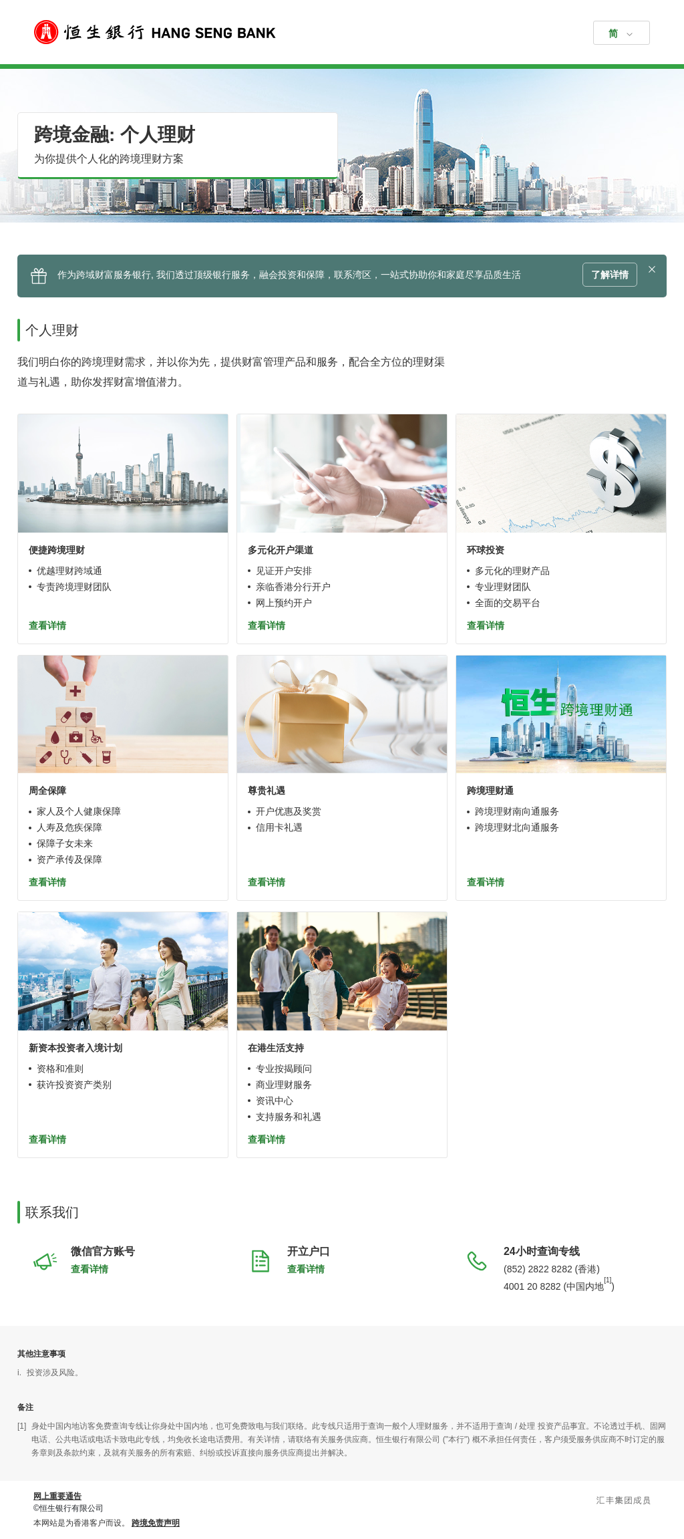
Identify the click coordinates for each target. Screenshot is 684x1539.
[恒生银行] (342, 32)
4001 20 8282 (532, 1285)
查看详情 (47, 625)
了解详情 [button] (610, 274)
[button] (652, 269)
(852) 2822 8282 (538, 1269)
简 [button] (613, 33)
